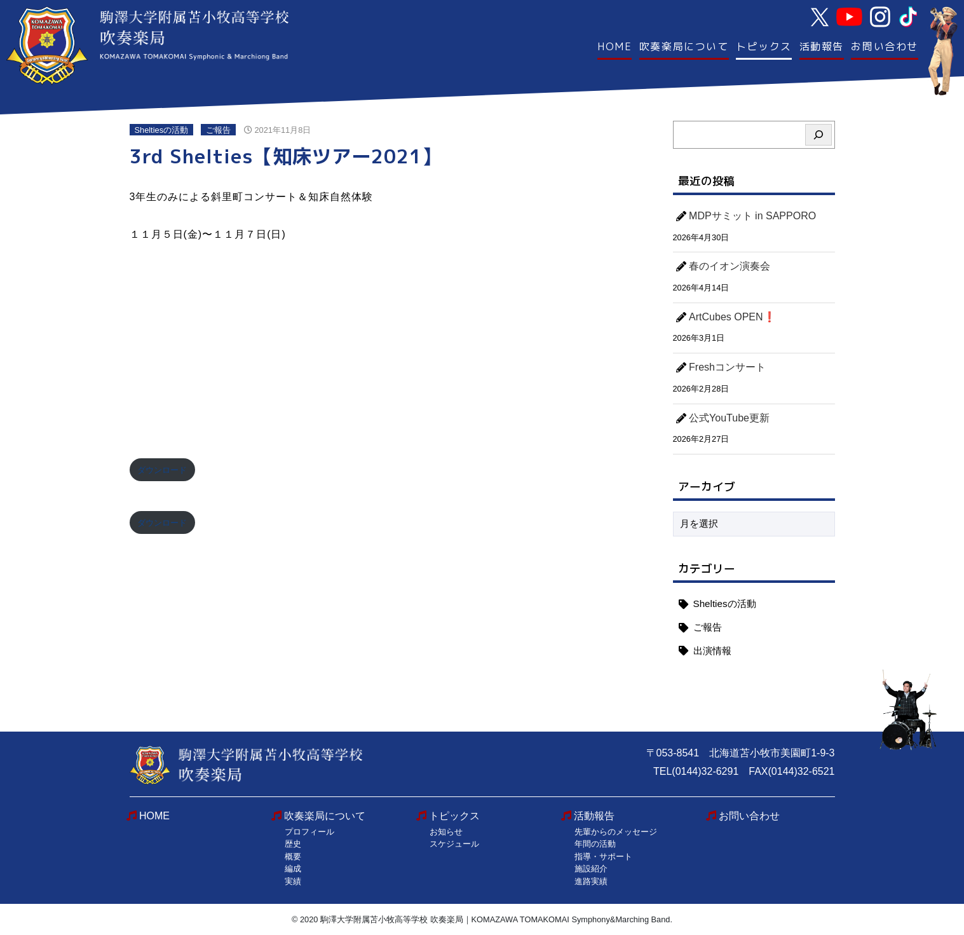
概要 (293, 856)
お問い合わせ (884, 46)
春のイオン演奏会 (729, 266)
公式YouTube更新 (729, 418)
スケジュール (454, 844)
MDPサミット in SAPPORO (752, 215)
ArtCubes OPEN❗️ (732, 316)
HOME (614, 46)
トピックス (764, 46)
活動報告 (821, 46)
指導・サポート (603, 856)
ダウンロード (162, 470)
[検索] (818, 135)
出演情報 (712, 650)
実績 (293, 881)
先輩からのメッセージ (615, 831)
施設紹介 (591, 868)
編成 (293, 868)
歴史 (293, 844)
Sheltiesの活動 (162, 130)
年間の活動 (595, 844)
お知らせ (446, 831)
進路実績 (591, 881)
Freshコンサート (727, 367)
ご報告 (218, 130)
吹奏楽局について (684, 46)
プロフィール (309, 831)
